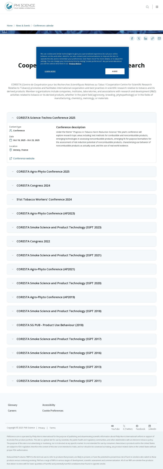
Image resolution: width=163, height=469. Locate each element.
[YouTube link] (115, 427)
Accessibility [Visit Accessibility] (48, 404)
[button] (81, 118)
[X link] (128, 427)
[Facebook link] (140, 427)
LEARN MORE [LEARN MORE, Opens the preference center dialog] (50, 71)
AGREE (115, 71)
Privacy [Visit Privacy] (41, 427)
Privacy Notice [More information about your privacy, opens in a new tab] (75, 64)
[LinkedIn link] (152, 427)
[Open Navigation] (157, 6)
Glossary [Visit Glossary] (12, 404)
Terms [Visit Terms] (53, 427)
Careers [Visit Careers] (12, 410)
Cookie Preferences (52, 410)
